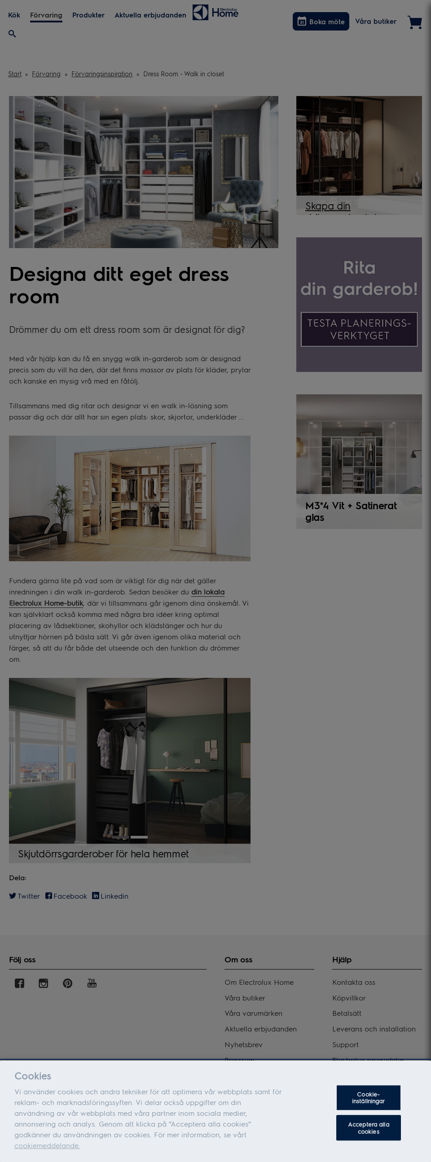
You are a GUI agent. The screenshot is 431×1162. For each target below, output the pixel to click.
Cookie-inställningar (368, 1101)
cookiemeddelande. (47, 1149)
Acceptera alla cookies (368, 1131)
